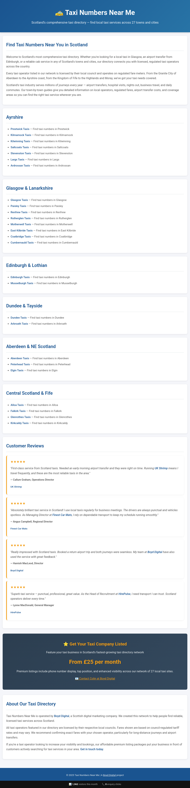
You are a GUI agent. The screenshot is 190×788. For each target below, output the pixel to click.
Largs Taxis (17, 159)
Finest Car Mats (62, 515)
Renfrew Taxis (19, 212)
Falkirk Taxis (18, 411)
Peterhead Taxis (20, 364)
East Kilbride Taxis (22, 230)
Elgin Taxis (17, 370)
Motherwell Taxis (21, 224)
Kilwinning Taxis (20, 141)
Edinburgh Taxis (20, 277)
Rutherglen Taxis (21, 218)
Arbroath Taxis (19, 323)
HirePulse (124, 594)
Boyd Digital (155, 552)
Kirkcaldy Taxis (20, 423)
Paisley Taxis (18, 206)
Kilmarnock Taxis (21, 135)
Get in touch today (91, 749)
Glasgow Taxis (19, 200)
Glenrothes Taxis (21, 417)
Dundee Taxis (19, 317)
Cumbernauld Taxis (22, 242)
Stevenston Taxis (21, 153)
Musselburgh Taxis (22, 283)
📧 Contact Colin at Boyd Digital (95, 678)
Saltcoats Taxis (20, 147)
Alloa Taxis (17, 405)
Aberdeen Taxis (20, 358)
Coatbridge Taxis (21, 236)
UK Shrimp (161, 468)
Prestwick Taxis (20, 129)
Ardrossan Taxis (20, 165)
